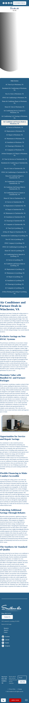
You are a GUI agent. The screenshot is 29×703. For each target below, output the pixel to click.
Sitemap (20, 689)
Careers (6, 632)
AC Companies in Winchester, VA (14, 150)
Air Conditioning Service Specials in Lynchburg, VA (14, 255)
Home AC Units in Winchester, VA (14, 107)
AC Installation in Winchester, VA (14, 142)
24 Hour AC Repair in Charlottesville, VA (14, 232)
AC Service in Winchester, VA (14, 127)
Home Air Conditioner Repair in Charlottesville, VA (14, 177)
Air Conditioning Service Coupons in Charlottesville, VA (14, 193)
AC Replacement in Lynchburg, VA (14, 269)
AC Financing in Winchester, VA (14, 146)
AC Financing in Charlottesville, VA (14, 221)
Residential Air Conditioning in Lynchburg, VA (14, 235)
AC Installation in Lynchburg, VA (14, 280)
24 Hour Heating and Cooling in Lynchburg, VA (14, 292)
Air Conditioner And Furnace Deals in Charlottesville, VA (14, 188)
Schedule (23, 584)
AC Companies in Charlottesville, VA (14, 224)
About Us (6, 630)
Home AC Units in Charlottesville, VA (14, 198)
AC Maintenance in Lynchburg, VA (14, 273)
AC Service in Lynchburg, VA (14, 260)
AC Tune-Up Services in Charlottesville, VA (14, 159)
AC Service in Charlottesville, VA (14, 202)
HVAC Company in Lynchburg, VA (14, 243)
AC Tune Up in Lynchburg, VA (14, 228)
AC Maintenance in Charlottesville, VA (15, 213)
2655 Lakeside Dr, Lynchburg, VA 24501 (10, 621)
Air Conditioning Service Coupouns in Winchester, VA (14, 111)
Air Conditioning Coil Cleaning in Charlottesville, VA (14, 182)
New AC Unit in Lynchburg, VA (14, 239)
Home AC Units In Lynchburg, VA (14, 250)
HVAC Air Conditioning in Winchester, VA (14, 97)
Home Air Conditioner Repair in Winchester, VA (14, 102)
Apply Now (15, 700)
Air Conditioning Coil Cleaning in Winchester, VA (14, 117)
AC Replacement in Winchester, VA (14, 131)
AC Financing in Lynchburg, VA (14, 284)
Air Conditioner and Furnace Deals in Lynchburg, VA (14, 264)
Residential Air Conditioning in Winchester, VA (14, 89)
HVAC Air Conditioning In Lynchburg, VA (15, 247)
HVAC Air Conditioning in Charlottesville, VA (14, 172)
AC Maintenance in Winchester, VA (14, 138)
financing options (4, 577)
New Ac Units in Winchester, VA (14, 94)
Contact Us (7, 617)
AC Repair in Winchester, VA (14, 135)
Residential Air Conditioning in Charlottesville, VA (14, 164)
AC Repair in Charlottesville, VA (14, 209)
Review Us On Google (6, 624)
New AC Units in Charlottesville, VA (14, 168)
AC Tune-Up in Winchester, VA (14, 84)
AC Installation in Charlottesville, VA (14, 217)
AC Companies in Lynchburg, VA (14, 288)
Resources (6, 628)
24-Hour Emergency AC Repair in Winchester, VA (15, 154)
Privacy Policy (12, 689)
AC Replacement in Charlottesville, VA (14, 206)
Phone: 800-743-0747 (6, 613)
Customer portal (19, 3)
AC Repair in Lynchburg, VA (14, 277)
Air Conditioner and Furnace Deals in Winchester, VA (14, 122)
